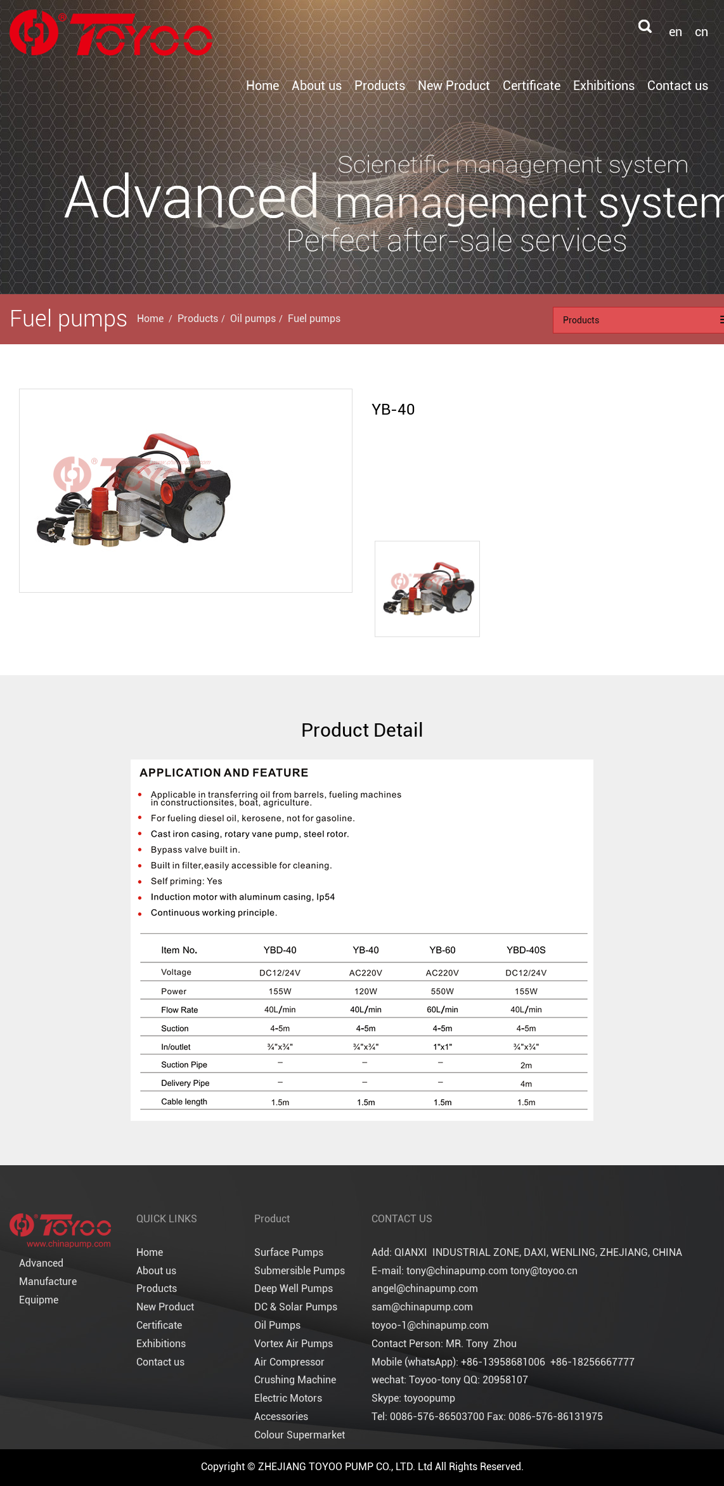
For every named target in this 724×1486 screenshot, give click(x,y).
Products (379, 85)
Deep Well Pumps (293, 1288)
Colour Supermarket (299, 1435)
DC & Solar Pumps (295, 1307)
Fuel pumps (314, 319)
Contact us (677, 85)
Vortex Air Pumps (293, 1344)
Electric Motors (288, 1398)
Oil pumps (253, 319)
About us (317, 85)
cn (701, 31)
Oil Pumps (277, 1325)
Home (262, 85)
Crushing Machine (295, 1380)
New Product (454, 85)
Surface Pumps (288, 1252)
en (675, 31)
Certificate (531, 85)
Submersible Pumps (299, 1271)
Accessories (281, 1417)
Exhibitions (604, 85)
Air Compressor (289, 1362)
